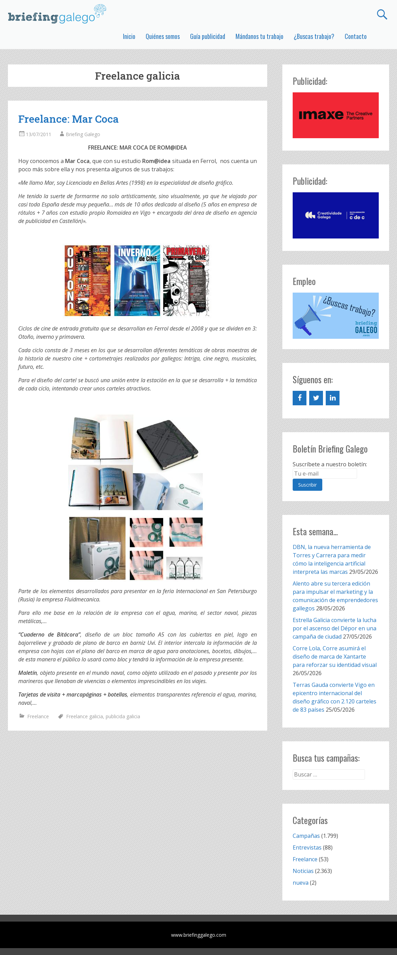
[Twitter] (316, 398)
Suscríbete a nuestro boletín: (330, 464)
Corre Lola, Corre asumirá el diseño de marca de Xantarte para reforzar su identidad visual (335, 656)
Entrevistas (307, 847)
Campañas (306, 836)
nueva (301, 882)
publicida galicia (123, 716)
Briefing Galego (83, 134)
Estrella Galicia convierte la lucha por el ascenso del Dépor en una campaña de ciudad (334, 628)
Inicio (129, 36)
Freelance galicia (84, 716)
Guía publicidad (207, 36)
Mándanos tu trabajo (259, 36)
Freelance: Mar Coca (68, 118)
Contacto (356, 36)
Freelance (38, 716)
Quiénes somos (163, 36)
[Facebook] (299, 398)
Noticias (303, 871)
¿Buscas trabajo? (314, 36)
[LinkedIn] (332, 398)
